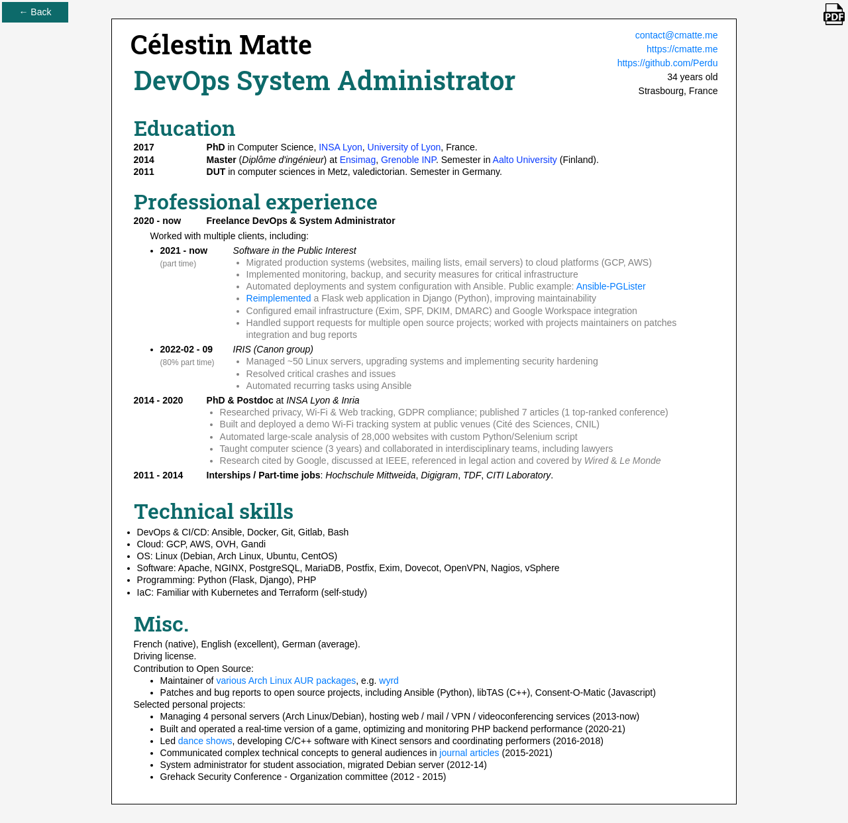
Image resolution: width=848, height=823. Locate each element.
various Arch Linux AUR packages (286, 680)
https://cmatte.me (682, 49)
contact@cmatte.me (676, 35)
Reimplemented (278, 298)
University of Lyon (404, 147)
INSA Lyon (340, 147)
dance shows (205, 741)
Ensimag (358, 159)
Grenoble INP (408, 159)
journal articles (469, 752)
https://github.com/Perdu (667, 63)
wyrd (389, 680)
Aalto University (525, 159)
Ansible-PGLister (611, 286)
